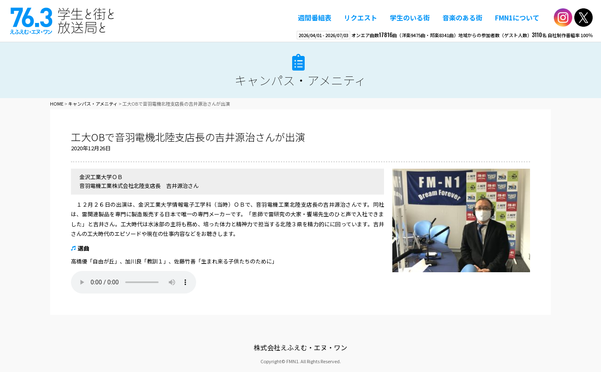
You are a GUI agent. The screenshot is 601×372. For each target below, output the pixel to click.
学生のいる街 (410, 18)
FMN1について (517, 18)
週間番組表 (314, 18)
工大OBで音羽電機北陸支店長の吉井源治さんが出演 (188, 136)
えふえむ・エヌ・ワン (62, 21)
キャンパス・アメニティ (300, 80)
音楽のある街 (462, 18)
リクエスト (360, 18)
